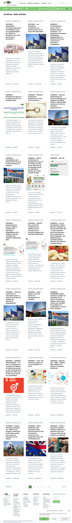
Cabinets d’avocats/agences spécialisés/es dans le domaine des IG (47, 501)
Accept (44, 518)
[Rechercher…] (62, 3)
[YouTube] (62, 8)
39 (49, 486)
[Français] (67, 9)
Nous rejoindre (52, 8)
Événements (26, 499)
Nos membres (16, 502)
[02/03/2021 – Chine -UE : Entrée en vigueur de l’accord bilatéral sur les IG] (36, 376)
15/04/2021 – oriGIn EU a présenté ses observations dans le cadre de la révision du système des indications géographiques (13, 297)
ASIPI (44, 497)
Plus (50, 3)
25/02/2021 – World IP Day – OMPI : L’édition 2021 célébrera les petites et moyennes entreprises (57, 364)
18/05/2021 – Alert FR (57, 158)
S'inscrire (56, 501)
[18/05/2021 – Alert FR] (58, 168)
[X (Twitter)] (57, 8)
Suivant (64, 486)
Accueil (5, 8)
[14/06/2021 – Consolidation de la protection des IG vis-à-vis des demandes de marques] (14, 175)
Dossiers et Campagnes (33, 3)
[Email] (60, 498)
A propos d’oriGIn (17, 9)
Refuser (54, 518)
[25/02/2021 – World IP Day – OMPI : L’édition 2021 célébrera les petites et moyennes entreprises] (58, 378)
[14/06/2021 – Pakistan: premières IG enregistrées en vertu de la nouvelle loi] (36, 110)
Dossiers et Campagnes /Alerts (13, 21)
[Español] (69, 9)
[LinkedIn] (59, 8)
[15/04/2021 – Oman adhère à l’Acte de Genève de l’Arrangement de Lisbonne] (36, 309)
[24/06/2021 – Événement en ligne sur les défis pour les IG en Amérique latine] (14, 110)
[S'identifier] (43, 9)
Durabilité (44, 3)
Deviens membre (17, 506)
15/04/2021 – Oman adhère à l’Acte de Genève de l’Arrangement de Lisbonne (34, 295)
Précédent (8, 486)
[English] (64, 9)
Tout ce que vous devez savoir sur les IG (27, 502)
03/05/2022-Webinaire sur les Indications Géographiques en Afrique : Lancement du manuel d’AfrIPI (17, 511)
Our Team (15, 501)
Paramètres (65, 518)
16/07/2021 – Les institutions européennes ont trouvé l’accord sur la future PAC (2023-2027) (35, 27)
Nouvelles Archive (54, 155)
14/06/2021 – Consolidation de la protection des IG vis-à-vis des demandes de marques (13, 161)
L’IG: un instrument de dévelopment (36, 503)
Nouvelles (22, 3)
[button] (69, 510)
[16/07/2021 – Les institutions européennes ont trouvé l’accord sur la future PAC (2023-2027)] (36, 41)
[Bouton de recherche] (67, 3)
